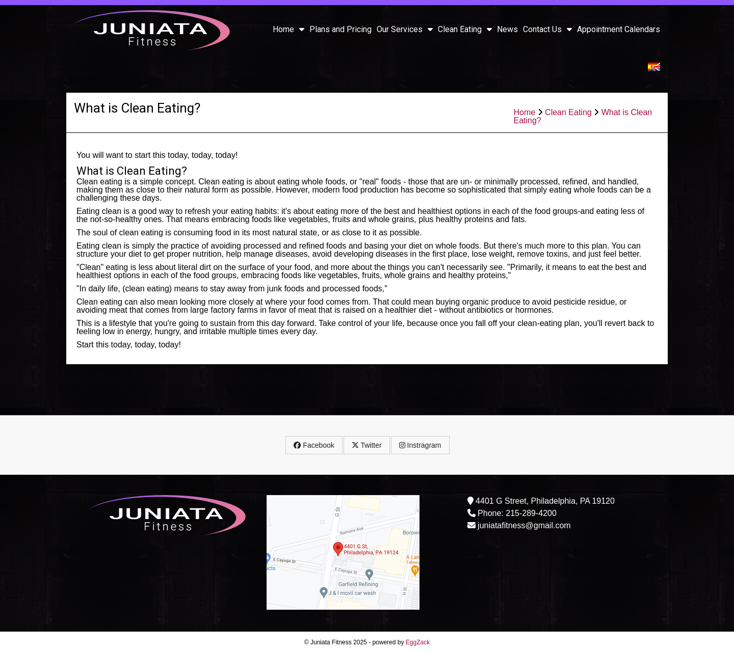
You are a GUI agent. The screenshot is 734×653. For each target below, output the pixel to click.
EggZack (418, 642)
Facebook (314, 445)
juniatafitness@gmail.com (524, 525)
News (507, 29)
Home (288, 29)
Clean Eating (465, 29)
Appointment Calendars (618, 29)
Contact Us (547, 29)
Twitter (367, 445)
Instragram (420, 445)
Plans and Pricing (340, 29)
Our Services (405, 29)
